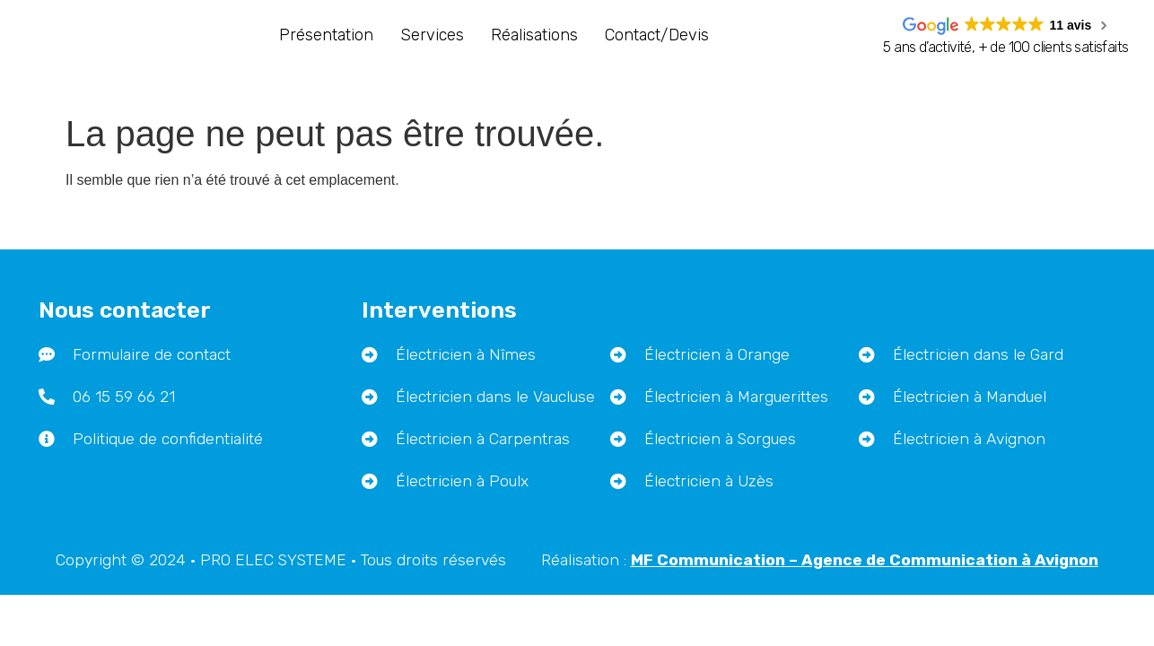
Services (432, 35)
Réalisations (534, 35)
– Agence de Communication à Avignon (864, 528)
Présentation (326, 35)
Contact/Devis (657, 35)
